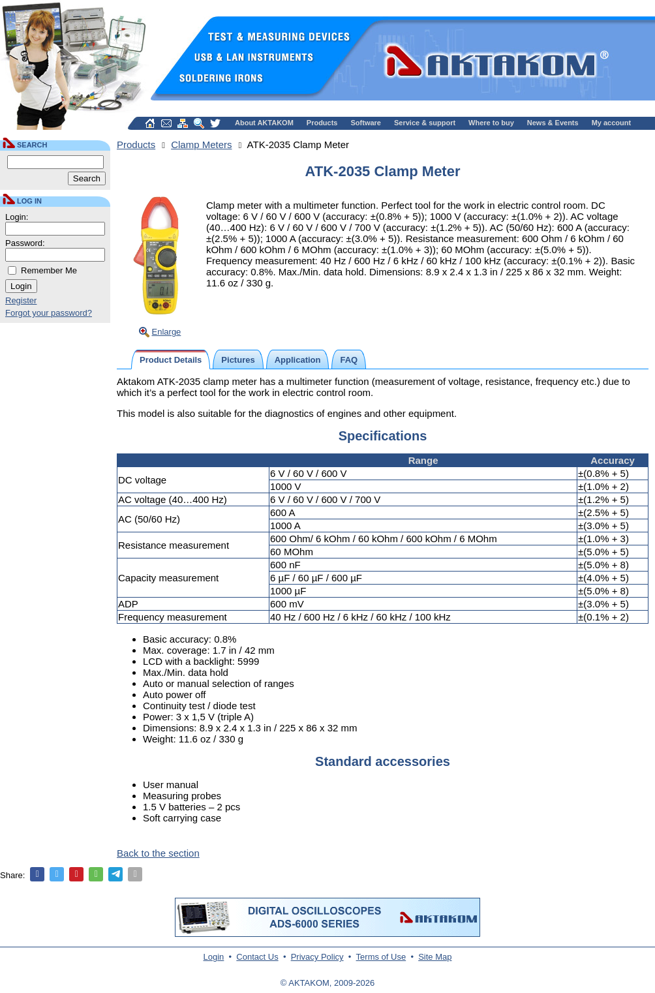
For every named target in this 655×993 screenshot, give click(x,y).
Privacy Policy (317, 957)
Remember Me (49, 270)
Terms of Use (381, 957)
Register (21, 300)
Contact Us (257, 957)
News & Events (553, 123)
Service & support (424, 123)
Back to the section (158, 853)
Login (214, 957)
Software (366, 123)
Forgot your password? (48, 313)
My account (612, 123)
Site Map (434, 957)
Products (322, 123)
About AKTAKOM (264, 123)
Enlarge (166, 332)
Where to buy (491, 123)
